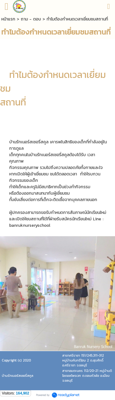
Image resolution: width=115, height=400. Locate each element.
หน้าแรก (8, 19)
